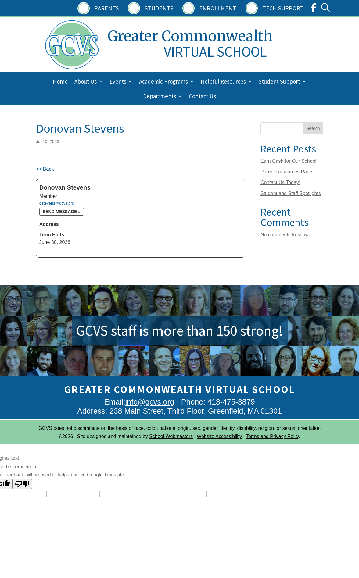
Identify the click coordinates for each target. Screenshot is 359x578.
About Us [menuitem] (85, 82)
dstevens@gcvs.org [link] (56, 203)
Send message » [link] (62, 211)
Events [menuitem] (117, 82)
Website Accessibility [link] (219, 436)
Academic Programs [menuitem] (163, 82)
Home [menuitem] (60, 82)
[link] (313, 9)
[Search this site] (291, 128)
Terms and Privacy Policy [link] (273, 436)
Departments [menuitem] (159, 97)
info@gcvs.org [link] (149, 402)
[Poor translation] (22, 484)
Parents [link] (106, 8)
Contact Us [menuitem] (202, 97)
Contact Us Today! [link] (280, 182)
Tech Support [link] (283, 8)
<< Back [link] (45, 169)
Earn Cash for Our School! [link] (289, 161)
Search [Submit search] (313, 128)
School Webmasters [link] (171, 436)
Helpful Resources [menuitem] (223, 82)
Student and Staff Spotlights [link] (290, 193)
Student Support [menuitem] (279, 82)
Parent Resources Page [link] (286, 171)
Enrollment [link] (217, 8)
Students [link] (159, 8)
